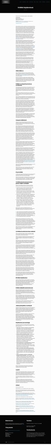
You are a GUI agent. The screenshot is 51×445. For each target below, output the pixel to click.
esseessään (33, 47)
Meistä (37, 2)
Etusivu (21, 2)
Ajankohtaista (24, 2)
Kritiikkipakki (43, 2)
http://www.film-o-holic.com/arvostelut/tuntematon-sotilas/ (22, 405)
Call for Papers (31, 2)
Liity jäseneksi (48, 2)
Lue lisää (23, 425)
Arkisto (27, 2)
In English (40, 2)
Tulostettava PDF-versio (19, 24)
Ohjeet (35, 2)
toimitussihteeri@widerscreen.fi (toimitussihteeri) (14, 431)
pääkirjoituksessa (24, 75)
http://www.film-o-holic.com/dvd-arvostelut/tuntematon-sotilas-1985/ (27, 407)
